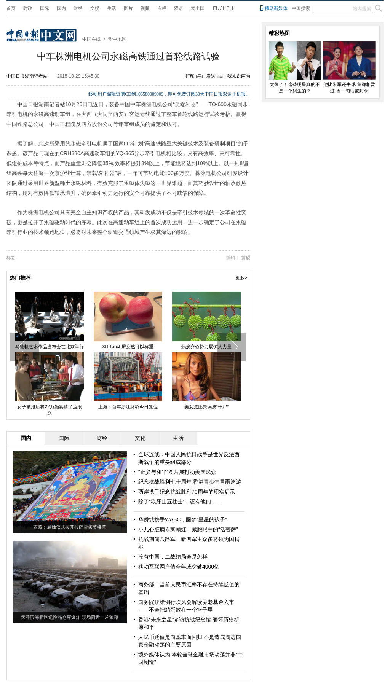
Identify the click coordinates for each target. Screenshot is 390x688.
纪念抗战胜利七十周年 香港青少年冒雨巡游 (189, 482)
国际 (44, 8)
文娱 (94, 8)
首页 (11, 8)
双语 (178, 8)
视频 (145, 8)
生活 (111, 8)
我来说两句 (238, 76)
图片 (128, 8)
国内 (61, 8)
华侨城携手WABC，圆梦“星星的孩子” (182, 519)
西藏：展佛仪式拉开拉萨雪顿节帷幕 (69, 527)
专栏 (161, 8)
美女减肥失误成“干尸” (206, 406)
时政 (27, 8)
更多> (241, 277)
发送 (211, 76)
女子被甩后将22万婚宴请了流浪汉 (49, 410)
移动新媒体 (276, 8)
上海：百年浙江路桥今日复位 (128, 406)
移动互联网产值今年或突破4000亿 (178, 567)
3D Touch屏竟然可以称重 (127, 346)
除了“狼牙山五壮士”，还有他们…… (180, 501)
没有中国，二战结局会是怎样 (173, 557)
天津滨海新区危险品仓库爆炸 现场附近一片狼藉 (69, 617)
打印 (190, 76)
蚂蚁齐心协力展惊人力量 (206, 346)
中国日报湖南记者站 (27, 76)
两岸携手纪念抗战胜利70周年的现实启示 (186, 492)
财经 (78, 8)
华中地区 (117, 39)
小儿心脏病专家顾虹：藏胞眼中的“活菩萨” (188, 529)
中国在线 (91, 39)
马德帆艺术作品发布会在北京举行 (49, 346)
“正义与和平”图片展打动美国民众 (177, 472)
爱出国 (198, 8)
